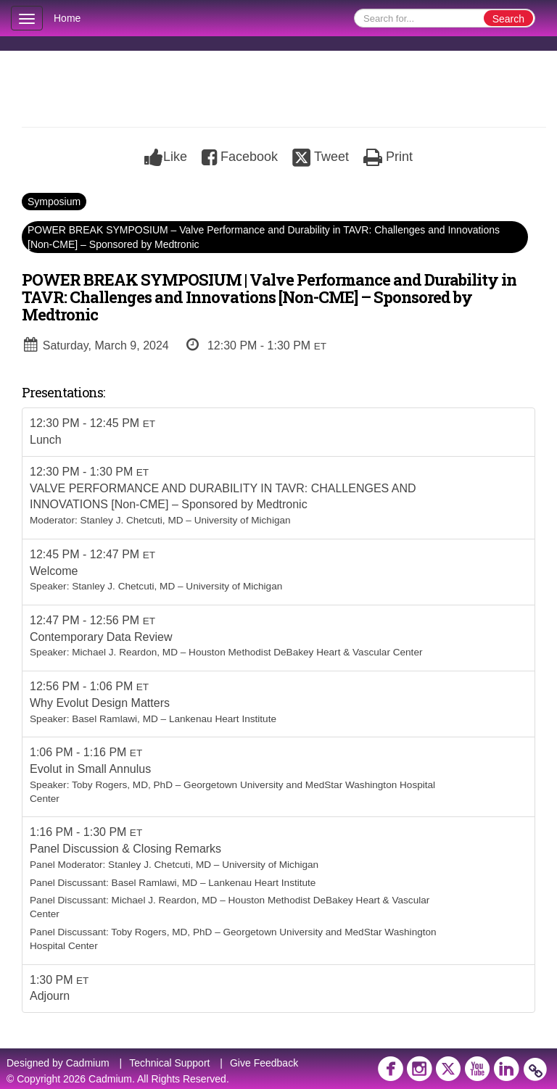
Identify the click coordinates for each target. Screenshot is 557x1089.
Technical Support (169, 1063)
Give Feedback (264, 1063)
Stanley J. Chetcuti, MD (132, 520)
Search (508, 19)
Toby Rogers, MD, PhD (122, 784)
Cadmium (88, 1063)
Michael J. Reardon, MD (125, 652)
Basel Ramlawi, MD (115, 718)
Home (67, 18)
